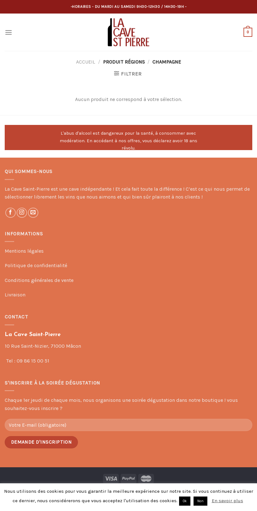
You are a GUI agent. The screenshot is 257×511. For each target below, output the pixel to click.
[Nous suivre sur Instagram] (22, 213)
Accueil (85, 62)
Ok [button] (185, 501)
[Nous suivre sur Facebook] (10, 213)
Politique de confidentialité (36, 265)
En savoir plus (227, 500)
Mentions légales (24, 251)
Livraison (15, 295)
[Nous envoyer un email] (33, 213)
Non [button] (200, 501)
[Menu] (8, 32)
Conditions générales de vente (39, 280)
